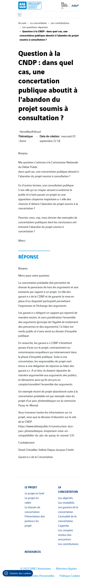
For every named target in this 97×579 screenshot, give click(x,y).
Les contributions (60, 23)
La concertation (38, 23)
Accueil (22, 23)
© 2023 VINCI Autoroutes (35, 568)
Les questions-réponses (35, 27)
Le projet (31, 487)
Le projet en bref (34, 493)
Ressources (33, 551)
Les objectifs (65, 498)
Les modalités (66, 502)
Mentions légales (66, 568)
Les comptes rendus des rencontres (65, 534)
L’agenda (63, 525)
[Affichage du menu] (19, 14)
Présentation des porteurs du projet (35, 520)
